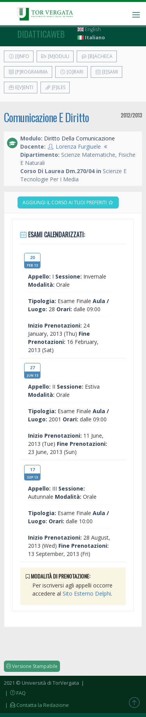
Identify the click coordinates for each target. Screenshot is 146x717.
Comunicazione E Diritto (46, 117)
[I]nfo (18, 56)
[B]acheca (97, 56)
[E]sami (106, 71)
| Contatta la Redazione (36, 704)
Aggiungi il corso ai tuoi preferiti (68, 202)
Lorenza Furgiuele (78, 146)
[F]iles (55, 87)
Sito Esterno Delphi (87, 593)
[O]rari (71, 71)
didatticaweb (41, 34)
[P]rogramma (28, 71)
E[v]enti (20, 87)
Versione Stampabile (32, 666)
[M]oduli (55, 56)
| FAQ (15, 692)
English (89, 29)
